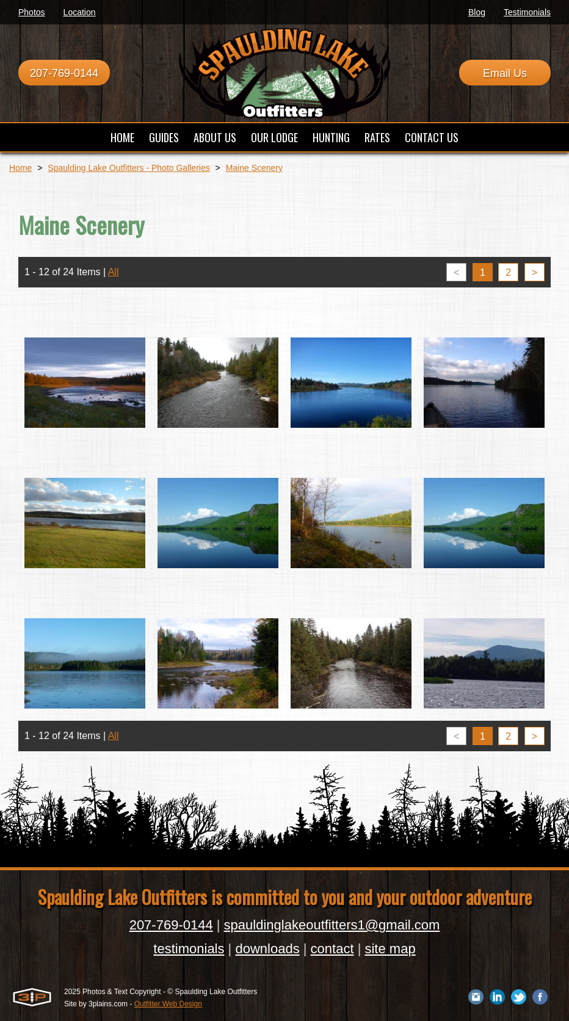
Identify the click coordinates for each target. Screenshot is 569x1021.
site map (389, 948)
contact (332, 948)
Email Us (505, 73)
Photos (31, 12)
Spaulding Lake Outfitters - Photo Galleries (128, 168)
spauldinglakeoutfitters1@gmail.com (332, 925)
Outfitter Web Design (168, 1004)
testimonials (188, 948)
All (113, 272)
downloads (267, 948)
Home (20, 168)
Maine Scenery (254, 168)
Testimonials (527, 12)
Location (79, 12)
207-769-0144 (64, 73)
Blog (476, 12)
